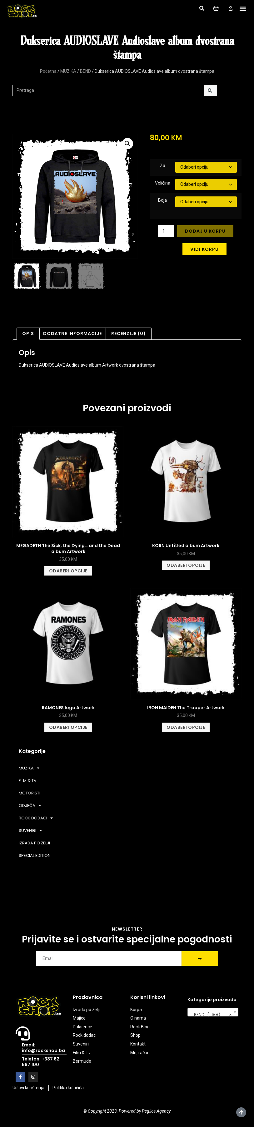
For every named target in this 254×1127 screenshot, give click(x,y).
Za (162, 165)
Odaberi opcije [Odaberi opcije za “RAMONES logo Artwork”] (68, 727)
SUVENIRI (30, 830)
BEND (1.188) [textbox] (211, 1014)
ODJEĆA (30, 805)
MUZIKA (68, 71)
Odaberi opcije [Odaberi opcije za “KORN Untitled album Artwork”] (186, 565)
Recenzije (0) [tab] (128, 333)
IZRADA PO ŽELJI (34, 843)
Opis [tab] (28, 333)
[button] (202, 8)
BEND (85, 71)
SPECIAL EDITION (35, 855)
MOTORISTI (29, 793)
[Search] (210, 90)
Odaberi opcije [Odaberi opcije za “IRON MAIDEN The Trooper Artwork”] (186, 727)
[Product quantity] (166, 231)
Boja (162, 200)
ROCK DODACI (36, 818)
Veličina (162, 182)
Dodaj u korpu (205, 231)
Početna (48, 71)
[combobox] (212, 1012)
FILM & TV (28, 780)
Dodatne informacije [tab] (72, 333)
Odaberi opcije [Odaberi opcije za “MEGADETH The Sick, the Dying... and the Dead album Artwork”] (68, 571)
